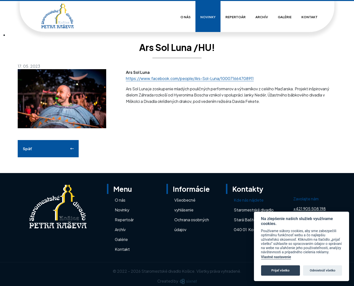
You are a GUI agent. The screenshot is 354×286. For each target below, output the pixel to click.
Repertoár (235, 17)
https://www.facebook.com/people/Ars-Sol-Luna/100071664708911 (190, 78)
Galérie (285, 17)
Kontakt (309, 17)
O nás (185, 17)
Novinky (208, 17)
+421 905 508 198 (309, 208)
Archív (261, 17)
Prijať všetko (280, 270)
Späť (27, 148)
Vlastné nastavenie (276, 257)
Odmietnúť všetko (322, 270)
